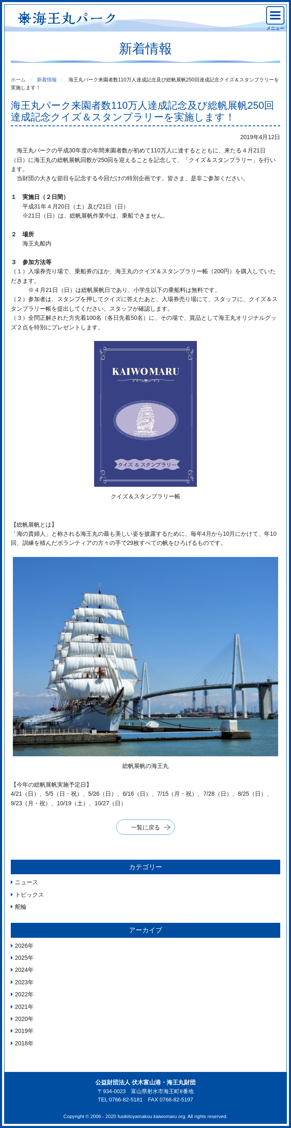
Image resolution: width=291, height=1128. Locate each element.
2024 (21, 969)
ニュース (26, 882)
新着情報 (47, 80)
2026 (21, 945)
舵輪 (21, 906)
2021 (21, 1006)
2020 (21, 1018)
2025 (21, 957)
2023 (21, 982)
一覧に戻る (145, 827)
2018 (21, 1043)
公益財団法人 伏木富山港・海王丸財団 (145, 1082)
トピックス (29, 894)
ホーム (18, 80)
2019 (21, 1030)
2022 (21, 994)
